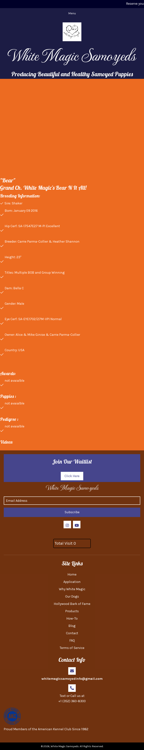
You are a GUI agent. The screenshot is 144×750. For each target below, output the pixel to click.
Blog (72, 625)
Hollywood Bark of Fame (72, 603)
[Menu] (72, 13)
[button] (72, 476)
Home (72, 574)
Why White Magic (72, 589)
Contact (72, 633)
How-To (72, 618)
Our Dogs (72, 596)
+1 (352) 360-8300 (72, 701)
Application (72, 581)
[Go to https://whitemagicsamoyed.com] (72, 487)
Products (72, 611)
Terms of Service (72, 647)
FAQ (72, 640)
